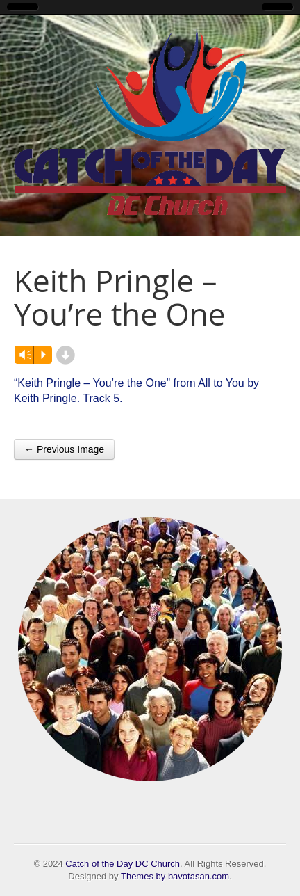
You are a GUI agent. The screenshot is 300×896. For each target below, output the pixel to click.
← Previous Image (64, 449)
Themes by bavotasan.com (175, 876)
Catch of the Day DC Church (122, 863)
